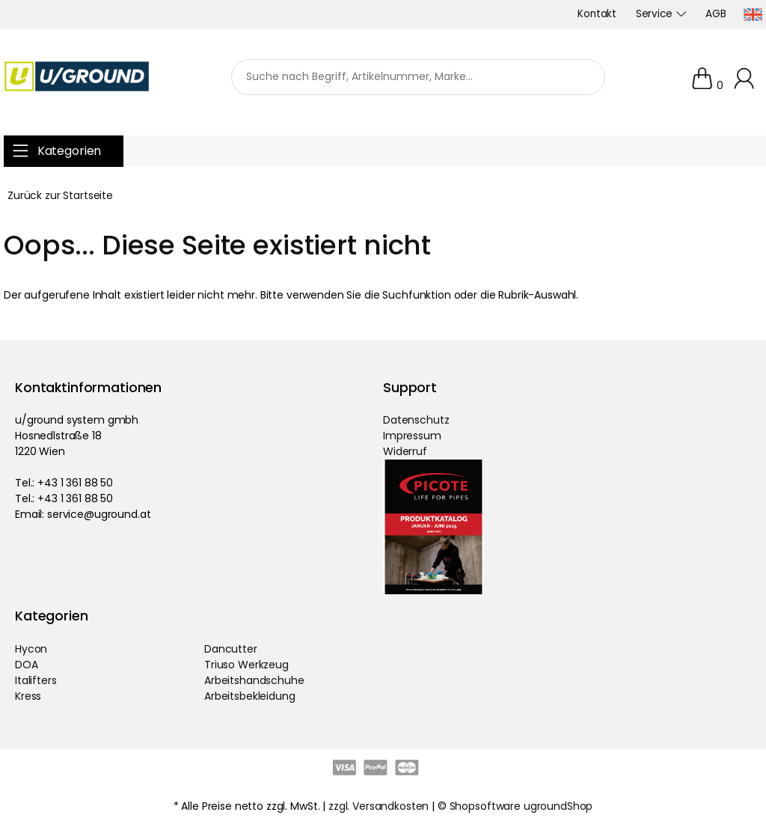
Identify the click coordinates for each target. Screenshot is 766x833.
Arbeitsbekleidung (249, 696)
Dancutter (230, 648)
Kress (28, 696)
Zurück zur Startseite (60, 195)
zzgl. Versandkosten (378, 806)
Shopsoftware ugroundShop (521, 806)
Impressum (412, 435)
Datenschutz (416, 419)
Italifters (36, 680)
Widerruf (405, 451)
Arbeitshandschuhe (254, 680)
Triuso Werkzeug (246, 664)
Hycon (31, 648)
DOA (26, 664)
